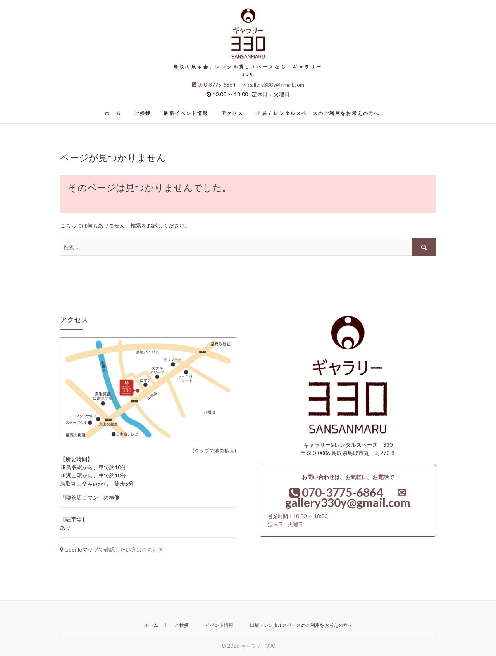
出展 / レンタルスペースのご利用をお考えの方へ (318, 113)
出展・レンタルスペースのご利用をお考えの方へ (301, 625)
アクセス (232, 113)
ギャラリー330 (258, 646)
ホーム (113, 113)
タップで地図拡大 (214, 451)
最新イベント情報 (186, 113)
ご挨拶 (142, 113)
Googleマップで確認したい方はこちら (111, 549)
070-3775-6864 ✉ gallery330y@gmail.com (248, 84)
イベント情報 (219, 625)
